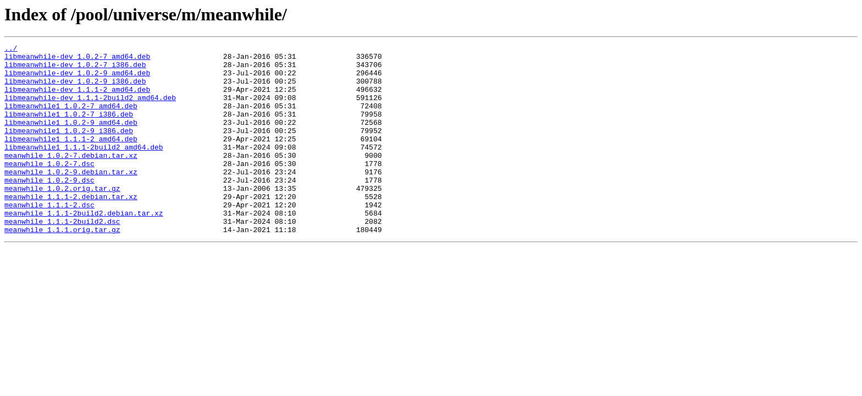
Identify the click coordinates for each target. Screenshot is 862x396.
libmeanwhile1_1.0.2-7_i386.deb (68, 129)
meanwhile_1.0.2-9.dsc (49, 208)
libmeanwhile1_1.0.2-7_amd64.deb (70, 119)
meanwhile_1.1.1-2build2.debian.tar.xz (83, 247)
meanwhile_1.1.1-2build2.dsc (62, 257)
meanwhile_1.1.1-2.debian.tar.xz (70, 228)
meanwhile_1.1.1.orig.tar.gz (62, 267)
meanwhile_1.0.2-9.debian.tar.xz (70, 198)
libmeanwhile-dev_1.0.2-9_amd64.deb (77, 79)
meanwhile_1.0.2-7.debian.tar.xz (70, 178)
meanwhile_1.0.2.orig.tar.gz (62, 218)
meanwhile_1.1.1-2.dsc (49, 238)
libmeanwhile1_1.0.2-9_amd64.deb (70, 139)
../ (10, 49)
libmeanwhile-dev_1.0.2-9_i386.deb (75, 89)
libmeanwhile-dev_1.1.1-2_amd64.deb (77, 99)
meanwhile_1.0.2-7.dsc (49, 188)
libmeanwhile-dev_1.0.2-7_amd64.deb (77, 59)
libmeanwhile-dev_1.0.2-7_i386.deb (75, 69)
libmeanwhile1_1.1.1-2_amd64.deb (70, 158)
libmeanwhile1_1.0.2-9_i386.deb (68, 148)
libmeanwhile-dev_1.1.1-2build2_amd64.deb (90, 109)
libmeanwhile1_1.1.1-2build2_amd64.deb (83, 168)
